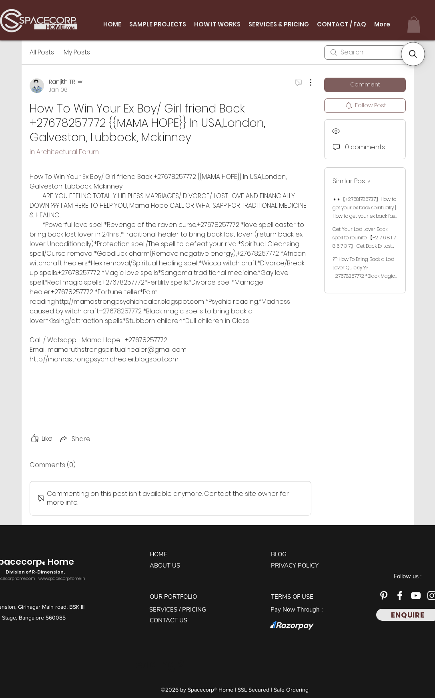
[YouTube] (416, 596)
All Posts (42, 52)
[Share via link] (74, 439)
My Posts (77, 52)
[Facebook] (400, 596)
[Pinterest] (384, 596)
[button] (414, 24)
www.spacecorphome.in (61, 579)
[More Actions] (306, 82)
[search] (365, 52)
